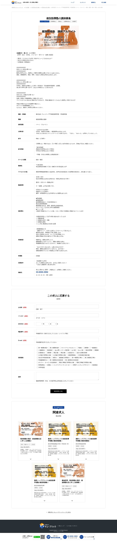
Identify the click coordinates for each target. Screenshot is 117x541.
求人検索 (103, 2)
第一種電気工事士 (77, 357)
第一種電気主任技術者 (56, 360)
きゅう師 (80, 350)
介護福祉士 (41, 352)
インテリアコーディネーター (62, 365)
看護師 (97, 350)
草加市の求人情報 (46, 7)
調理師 (86, 347)
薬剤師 (49, 352)
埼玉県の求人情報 (35, 7)
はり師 (74, 350)
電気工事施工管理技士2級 (84, 362)
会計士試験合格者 (82, 352)
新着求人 (93, 2)
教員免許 (50, 350)
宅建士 (80, 347)
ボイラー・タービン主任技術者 (47, 362)
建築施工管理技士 (64, 357)
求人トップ (61, 523)
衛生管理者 (89, 350)
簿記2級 (63, 352)
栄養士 (49, 365)
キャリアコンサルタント (69, 347)
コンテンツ (83, 2)
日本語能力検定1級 (84, 355)
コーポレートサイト (72, 523)
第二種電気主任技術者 (71, 360)
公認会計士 (71, 352)
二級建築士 (41, 350)
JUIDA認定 (41, 367)
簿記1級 (56, 352)
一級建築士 (94, 347)
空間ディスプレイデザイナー (81, 365)
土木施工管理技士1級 (44, 355)
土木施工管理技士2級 (59, 355)
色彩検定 (95, 365)
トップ (72, 2)
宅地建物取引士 (43, 360)
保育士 (55, 357)
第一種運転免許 (43, 347)
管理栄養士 (41, 365)
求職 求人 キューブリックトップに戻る (59, 510)
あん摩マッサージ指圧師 (62, 350)
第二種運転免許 (54, 347)
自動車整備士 (72, 355)
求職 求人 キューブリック (17, 7)
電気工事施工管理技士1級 (66, 362)
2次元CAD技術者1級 (44, 357)
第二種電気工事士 (90, 357)
